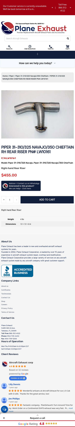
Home (5, 76)
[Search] (67, 38)
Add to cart (47, 199)
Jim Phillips (14, 398)
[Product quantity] (9, 199)
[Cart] (67, 46)
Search (9, 49)
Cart (67, 49)
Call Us (50, 49)
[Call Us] (50, 46)
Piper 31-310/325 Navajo (20, 163)
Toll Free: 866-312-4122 (62, 7)
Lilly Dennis (14, 384)
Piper (11, 76)
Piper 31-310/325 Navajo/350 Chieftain (31, 76)
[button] (37, 54)
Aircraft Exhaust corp (21, 362)
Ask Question (30, 49)
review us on (18, 378)
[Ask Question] (30, 46)
